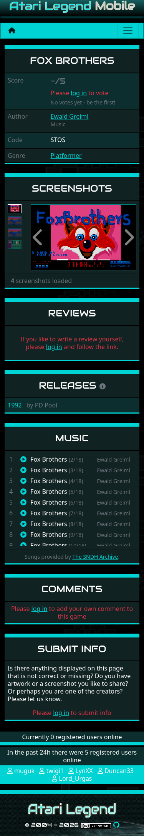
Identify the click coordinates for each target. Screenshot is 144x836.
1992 (15, 405)
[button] (38, 237)
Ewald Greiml (70, 116)
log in (79, 93)
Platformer (66, 155)
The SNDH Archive (95, 556)
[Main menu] (128, 30)
